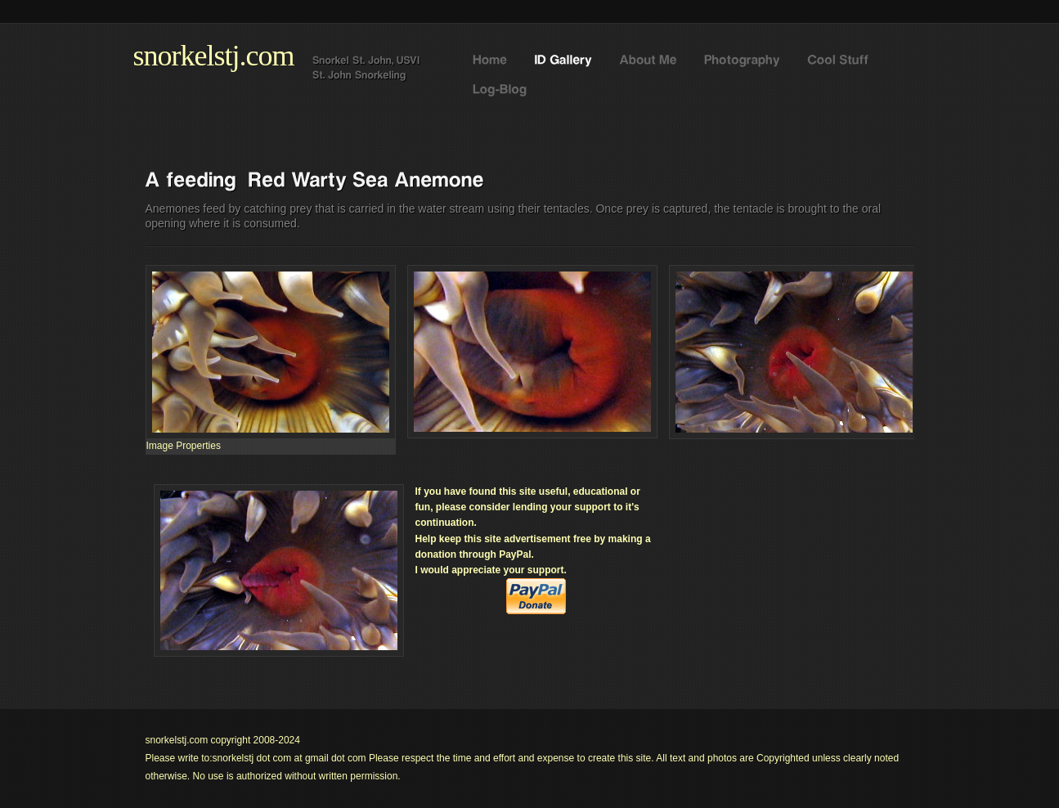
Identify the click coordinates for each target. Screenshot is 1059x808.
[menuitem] (183, 445)
